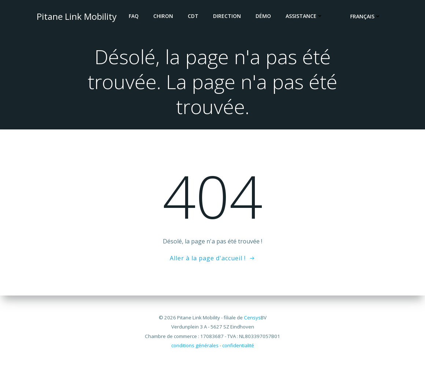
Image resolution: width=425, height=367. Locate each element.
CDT (193, 15)
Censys (252, 317)
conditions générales (195, 345)
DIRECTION (227, 15)
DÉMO (263, 15)
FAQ (134, 15)
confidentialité (238, 345)
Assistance (304, 15)
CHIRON (163, 15)
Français (366, 16)
